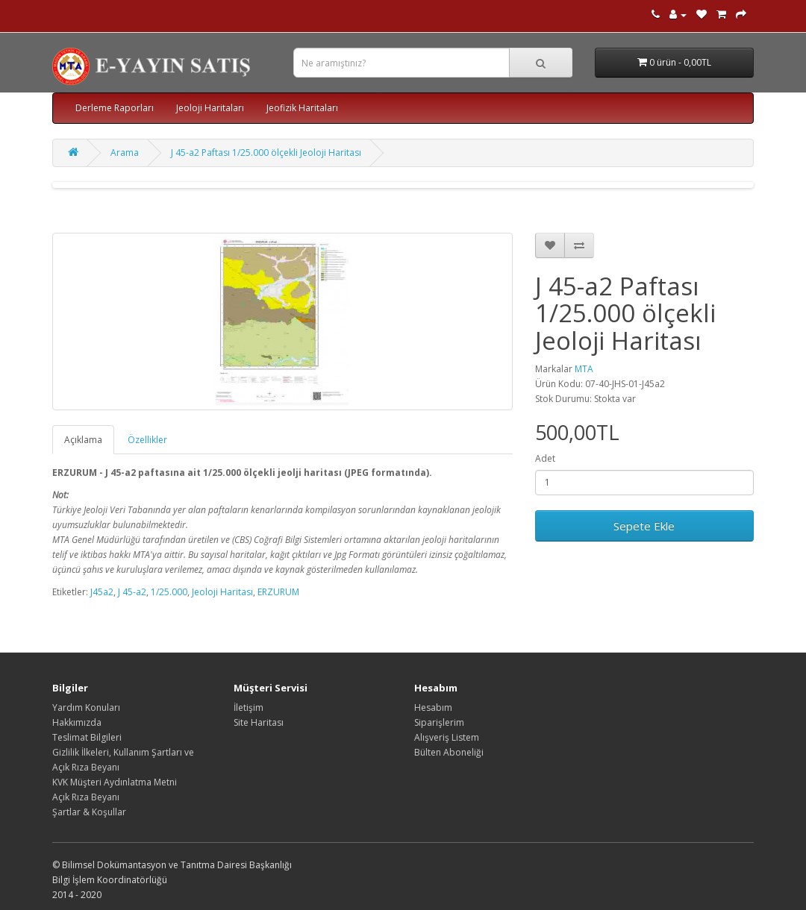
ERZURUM (278, 592)
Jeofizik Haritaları (302, 107)
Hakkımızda (76, 722)
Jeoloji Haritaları (210, 107)
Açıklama (83, 439)
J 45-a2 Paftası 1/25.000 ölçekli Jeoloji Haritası (266, 152)
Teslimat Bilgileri (87, 737)
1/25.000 (169, 592)
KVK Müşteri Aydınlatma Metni (114, 782)
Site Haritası (259, 722)
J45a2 (101, 592)
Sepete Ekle (644, 525)
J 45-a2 (132, 592)
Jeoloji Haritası (222, 592)
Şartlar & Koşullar (89, 812)
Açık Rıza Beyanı (85, 797)
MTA (584, 369)
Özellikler (147, 439)
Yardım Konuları (86, 707)
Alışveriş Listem (446, 737)
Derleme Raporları (114, 107)
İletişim (248, 707)
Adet (545, 458)
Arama (124, 152)
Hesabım (433, 707)
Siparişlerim (439, 722)
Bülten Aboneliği (449, 752)
